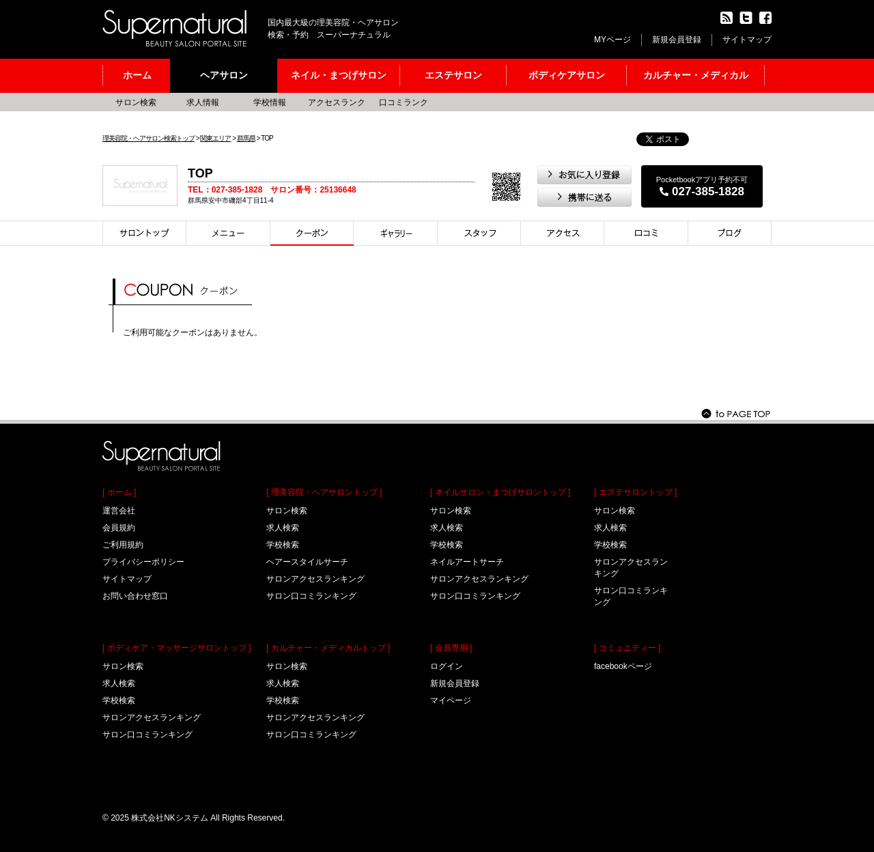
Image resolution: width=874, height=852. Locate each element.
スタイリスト (479, 233)
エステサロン (453, 75)
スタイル (396, 233)
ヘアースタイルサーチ (307, 562)
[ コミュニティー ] (627, 648)
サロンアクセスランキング (151, 717)
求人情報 (202, 102)
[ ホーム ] (119, 492)
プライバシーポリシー (143, 562)
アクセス (562, 233)
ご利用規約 (122, 545)
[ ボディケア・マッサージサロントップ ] (176, 648)
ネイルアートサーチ (467, 562)
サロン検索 (135, 102)
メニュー (228, 233)
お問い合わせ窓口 (135, 596)
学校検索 (118, 700)
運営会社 (118, 510)
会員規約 (118, 527)
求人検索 (118, 683)
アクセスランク (336, 102)
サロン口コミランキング (147, 734)
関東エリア (215, 138)
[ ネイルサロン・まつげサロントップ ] (500, 492)
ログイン (446, 666)
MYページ (612, 39)
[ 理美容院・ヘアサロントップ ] (324, 492)
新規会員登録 (676, 39)
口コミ (646, 233)
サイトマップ (747, 39)
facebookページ (623, 666)
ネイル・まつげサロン (338, 75)
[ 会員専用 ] (451, 648)
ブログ (730, 233)
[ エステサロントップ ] (635, 492)
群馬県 (246, 138)
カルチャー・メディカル (695, 75)
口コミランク (403, 102)
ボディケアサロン (566, 75)
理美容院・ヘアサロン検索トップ (148, 138)
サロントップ (144, 233)
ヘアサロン (224, 75)
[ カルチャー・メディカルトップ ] (328, 648)
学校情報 (269, 102)
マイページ (450, 700)
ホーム (137, 75)
